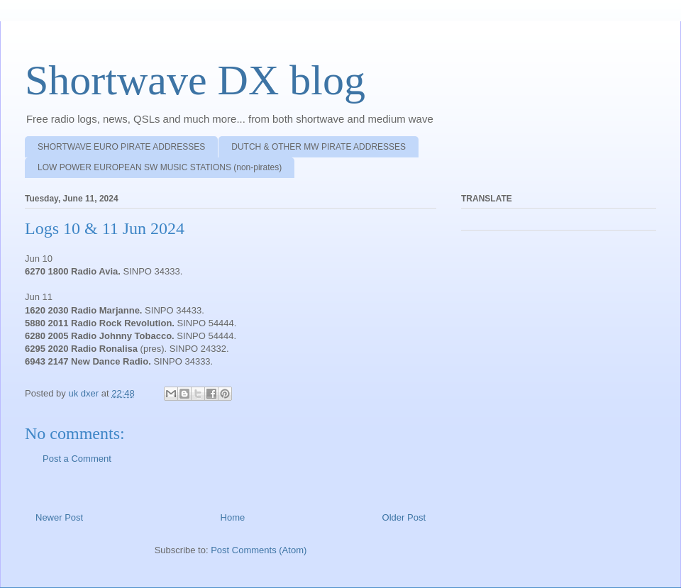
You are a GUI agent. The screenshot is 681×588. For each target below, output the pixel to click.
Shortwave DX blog (195, 80)
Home (233, 517)
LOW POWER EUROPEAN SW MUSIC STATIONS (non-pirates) (160, 167)
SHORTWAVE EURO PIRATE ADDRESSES (121, 147)
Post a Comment (77, 458)
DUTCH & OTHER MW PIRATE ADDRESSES (318, 147)
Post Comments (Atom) (258, 550)
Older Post (404, 517)
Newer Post (59, 517)
